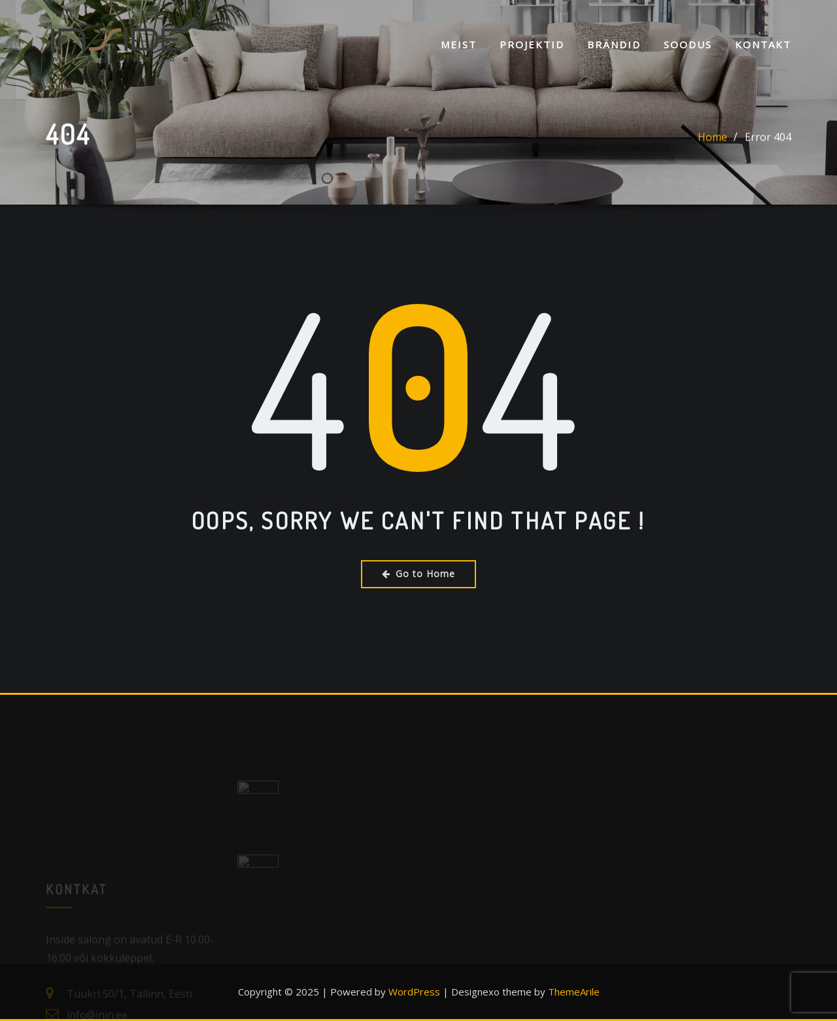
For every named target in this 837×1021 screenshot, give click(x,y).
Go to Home (418, 573)
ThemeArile (574, 991)
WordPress (414, 991)
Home (712, 139)
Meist (459, 44)
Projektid (532, 44)
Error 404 (768, 139)
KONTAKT (763, 44)
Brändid (614, 44)
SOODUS (688, 44)
